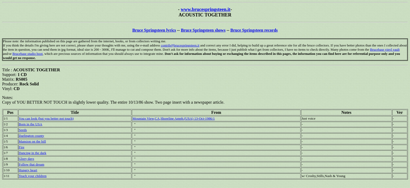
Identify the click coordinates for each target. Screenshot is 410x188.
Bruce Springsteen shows (203, 30)
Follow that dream (31, 164)
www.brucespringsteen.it (205, 9)
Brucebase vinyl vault (385, 49)
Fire (21, 147)
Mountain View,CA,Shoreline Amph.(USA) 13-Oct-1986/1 (173, 118)
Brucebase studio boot (27, 54)
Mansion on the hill (32, 141)
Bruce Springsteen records (254, 30)
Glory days (26, 159)
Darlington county (31, 136)
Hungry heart (28, 170)
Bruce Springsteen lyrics (154, 30)
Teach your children (33, 176)
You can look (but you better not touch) (46, 118)
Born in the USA (30, 124)
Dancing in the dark (32, 153)
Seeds (23, 130)
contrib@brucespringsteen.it (180, 45)
